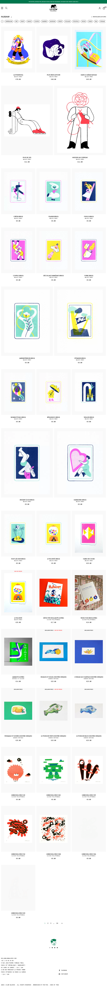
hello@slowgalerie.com (8, 958)
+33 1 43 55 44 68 (7, 960)
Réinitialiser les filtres (98, 17)
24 (57, 923)
